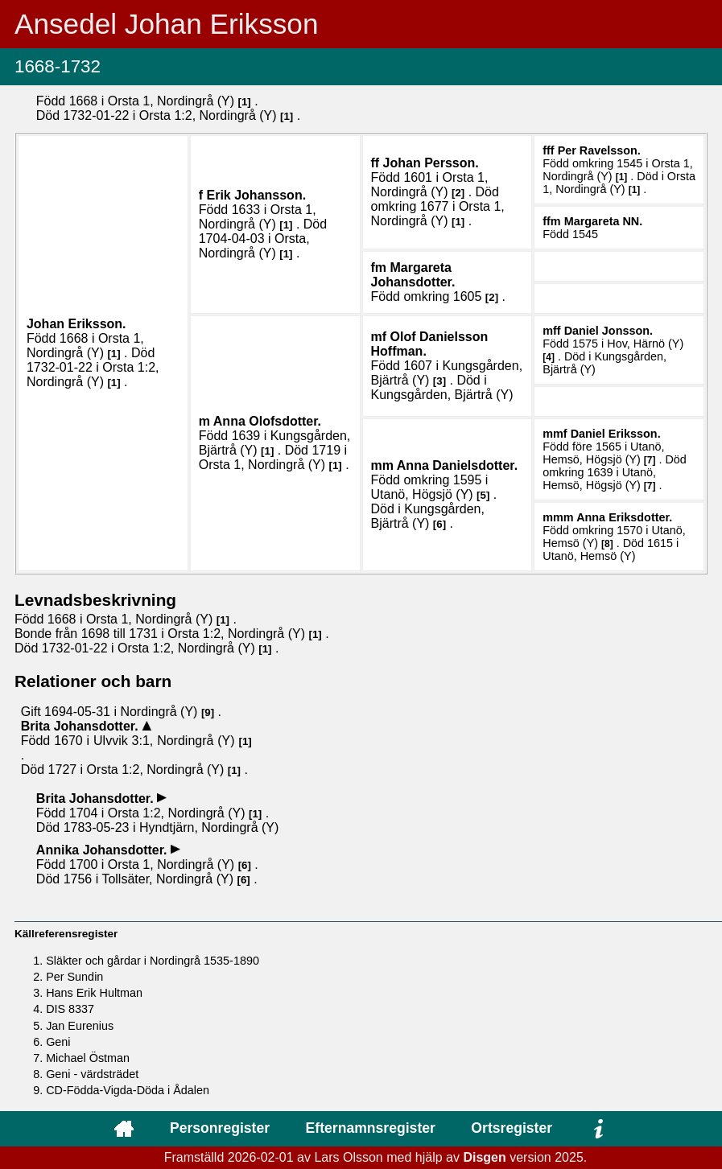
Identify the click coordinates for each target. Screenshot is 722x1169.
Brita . (81, 726)
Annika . (103, 850)
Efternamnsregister (370, 1128)
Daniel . (608, 330)
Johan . (76, 324)
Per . (599, 150)
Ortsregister (511, 1128)
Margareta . (603, 221)
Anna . (267, 421)
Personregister (220, 1128)
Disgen (484, 1157)
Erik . (257, 195)
